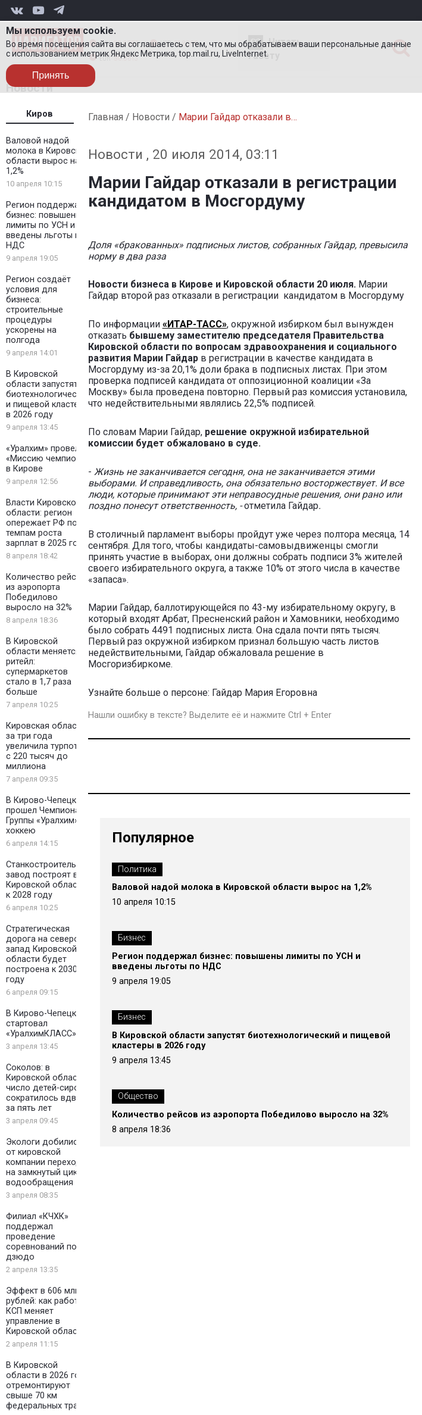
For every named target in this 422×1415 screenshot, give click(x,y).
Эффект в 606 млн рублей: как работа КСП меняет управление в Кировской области (46, 1311)
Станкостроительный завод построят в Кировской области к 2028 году (49, 880)
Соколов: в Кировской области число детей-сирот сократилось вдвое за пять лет (46, 1088)
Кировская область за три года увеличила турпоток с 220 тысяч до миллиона (46, 746)
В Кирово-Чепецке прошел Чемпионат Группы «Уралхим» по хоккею (48, 815)
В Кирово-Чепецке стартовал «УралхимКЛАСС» (43, 1023)
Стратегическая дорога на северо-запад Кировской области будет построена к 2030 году (44, 954)
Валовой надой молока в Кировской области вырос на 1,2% (48, 156)
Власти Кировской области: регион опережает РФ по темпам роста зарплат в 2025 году (46, 523)
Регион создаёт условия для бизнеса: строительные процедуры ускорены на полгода (38, 309)
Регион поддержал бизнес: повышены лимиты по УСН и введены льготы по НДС (45, 225)
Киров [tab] (39, 114)
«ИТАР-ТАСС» (194, 324)
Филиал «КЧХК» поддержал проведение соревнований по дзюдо (41, 1236)
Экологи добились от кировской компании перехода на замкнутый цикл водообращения (46, 1162)
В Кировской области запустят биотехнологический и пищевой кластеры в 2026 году (48, 394)
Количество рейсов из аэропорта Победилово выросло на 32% (46, 592)
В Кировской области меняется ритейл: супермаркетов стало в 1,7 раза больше (43, 666)
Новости (151, 117)
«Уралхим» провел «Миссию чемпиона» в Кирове (48, 458)
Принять (51, 75)
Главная (105, 117)
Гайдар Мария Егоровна (264, 692)
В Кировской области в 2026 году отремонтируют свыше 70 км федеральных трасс (47, 1385)
